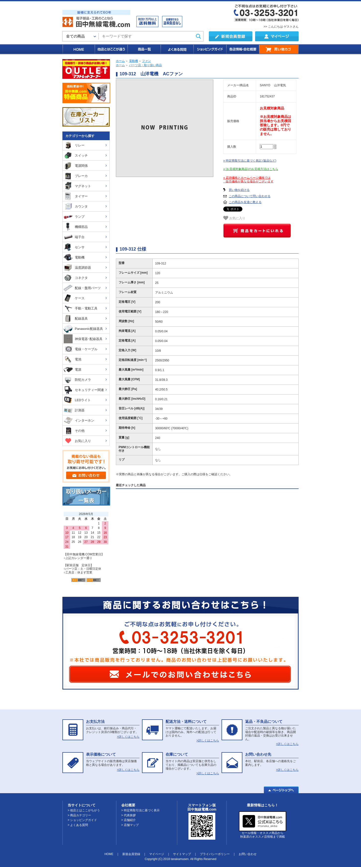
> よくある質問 (78, 825)
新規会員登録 (131, 854)
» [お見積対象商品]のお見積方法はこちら (250, 169)
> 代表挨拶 (128, 815)
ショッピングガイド (209, 49)
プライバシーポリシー (215, 854)
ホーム (120, 61)
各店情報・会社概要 (242, 49)
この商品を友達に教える (245, 202)
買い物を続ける (239, 190)
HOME (78, 49)
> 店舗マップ (130, 825)
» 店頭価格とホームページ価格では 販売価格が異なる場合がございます (248, 179)
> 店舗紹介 (128, 820)
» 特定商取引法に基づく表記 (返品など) (249, 160)
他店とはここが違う (110, 49)
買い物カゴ (279, 49)
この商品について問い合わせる (250, 196)
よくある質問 (176, 49)
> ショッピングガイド (82, 820)
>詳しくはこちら (128, 736)
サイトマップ (182, 854)
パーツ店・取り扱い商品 (145, 65)
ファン (146, 61)
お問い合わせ (248, 854)
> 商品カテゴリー (79, 815)
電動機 (133, 61)
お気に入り (234, 218)
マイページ (156, 854)
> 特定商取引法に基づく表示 (140, 810)
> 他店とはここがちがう (84, 810)
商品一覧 (143, 49)
